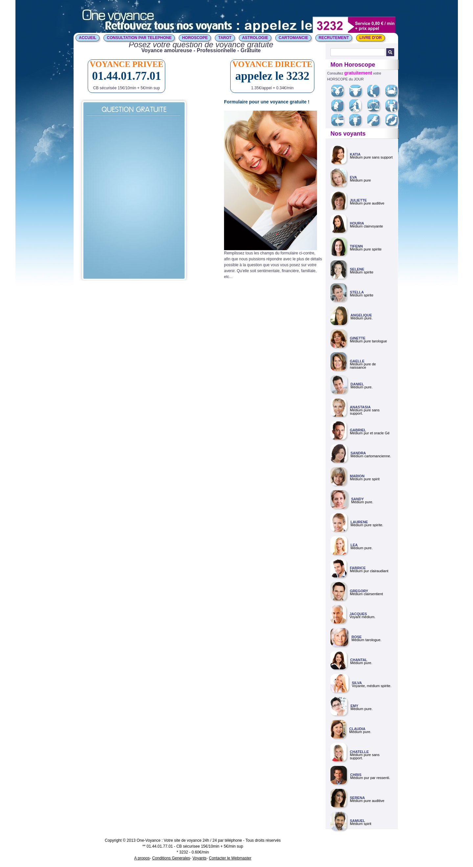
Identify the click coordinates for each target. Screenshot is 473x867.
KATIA (355, 154)
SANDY (357, 499)
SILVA (357, 683)
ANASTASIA (360, 407)
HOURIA (357, 223)
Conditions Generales (171, 858)
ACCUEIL (87, 37)
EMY (354, 706)
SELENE (357, 269)
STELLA (357, 292)
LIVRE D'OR (370, 37)
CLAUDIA (357, 729)
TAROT (224, 37)
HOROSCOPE (195, 37)
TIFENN (356, 246)
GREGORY (359, 591)
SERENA (357, 798)
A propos (141, 858)
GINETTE (358, 338)
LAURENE (359, 522)
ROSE (356, 637)
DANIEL (357, 384)
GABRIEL (358, 430)
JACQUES (358, 614)
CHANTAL (358, 660)
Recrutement (334, 37)
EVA (353, 177)
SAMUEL (357, 821)
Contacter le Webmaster (230, 858)
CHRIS (355, 775)
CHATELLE (359, 752)
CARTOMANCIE (293, 37)
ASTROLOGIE (255, 37)
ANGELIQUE (361, 315)
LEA (354, 545)
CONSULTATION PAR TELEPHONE (139, 37)
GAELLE (357, 361)
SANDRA (358, 453)
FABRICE (358, 568)
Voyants (199, 858)
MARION (357, 476)
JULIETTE (358, 200)
